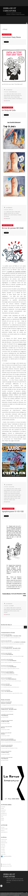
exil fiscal (8, 97)
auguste (5, 612)
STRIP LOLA (11, 209)
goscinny (15, 496)
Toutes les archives (7, 856)
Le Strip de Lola (9, 110)
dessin (15, 97)
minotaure (6, 499)
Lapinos (3, 691)
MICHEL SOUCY (4, 815)
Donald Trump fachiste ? (7, 746)
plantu (11, 492)
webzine (8, 93)
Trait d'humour (9, 654)
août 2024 (3, 844)
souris (14, 492)
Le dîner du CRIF (5, 721)
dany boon (17, 95)
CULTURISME (11, 605)
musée (19, 498)
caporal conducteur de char (7, 642)
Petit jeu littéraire (10, 672)
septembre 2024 (4, 842)
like (5, 216)
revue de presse (18, 490)
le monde (18, 492)
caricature (12, 95)
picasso (11, 498)
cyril (2, 648)
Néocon (3, 727)
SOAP (2, 816)
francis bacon (18, 609)
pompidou (15, 214)
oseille (12, 97)
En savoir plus (16, 895)
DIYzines (2, 827)
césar (5, 97)
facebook (19, 214)
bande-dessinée (7, 95)
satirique (6, 98)
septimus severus (13, 610)
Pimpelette (3, 679)
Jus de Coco (9, 685)
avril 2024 (3, 850)
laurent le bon (12, 499)
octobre (5, 492)
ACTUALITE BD (11, 486)
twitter (7, 216)
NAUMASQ (3, 806)
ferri (8, 498)
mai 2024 (3, 849)
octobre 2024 (3, 841)
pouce (9, 214)
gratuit (19, 93)
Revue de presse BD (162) (12, 228)
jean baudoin (6, 610)
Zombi (2, 654)
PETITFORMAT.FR (4, 832)
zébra (12, 93)
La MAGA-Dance (5, 752)
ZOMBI (2, 808)
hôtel (16, 498)
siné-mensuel (19, 98)
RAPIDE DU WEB (4, 828)
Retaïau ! (3, 733)
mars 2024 (3, 852)
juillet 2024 (3, 845)
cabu (9, 493)
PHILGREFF (3, 811)
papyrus (5, 496)
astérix (19, 496)
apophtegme (12, 609)
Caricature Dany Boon (11, 37)
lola (14, 213)
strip (12, 213)
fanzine (15, 93)
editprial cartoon (11, 98)
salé (14, 498)
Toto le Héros (4, 660)
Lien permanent (8, 89)
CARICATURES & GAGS (13, 91)
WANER (2, 818)
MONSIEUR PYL (4, 813)
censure (12, 493)
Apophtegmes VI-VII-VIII (13, 511)
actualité (12, 490)
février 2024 (3, 854)
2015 (8, 492)
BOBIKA (2, 820)
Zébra (2, 635)
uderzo (11, 496)
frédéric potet (18, 495)
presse (18, 97)
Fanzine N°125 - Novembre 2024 (13, 635)
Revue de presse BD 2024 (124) (8, 740)
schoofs (9, 495)
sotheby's (13, 495)
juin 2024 (3, 847)
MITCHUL (3, 830)
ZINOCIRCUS (3, 810)
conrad (5, 498)
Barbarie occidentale (20, 642)
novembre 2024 (4, 839)
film (21, 95)
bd (10, 93)
